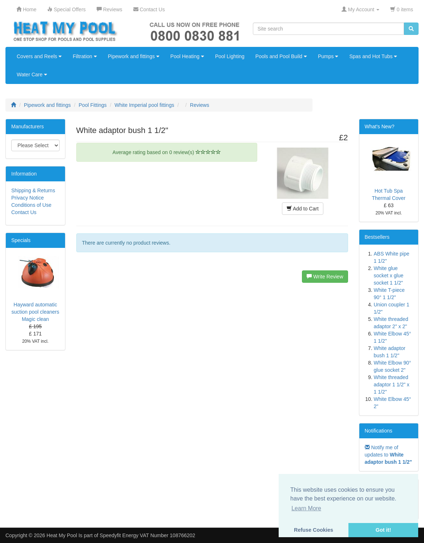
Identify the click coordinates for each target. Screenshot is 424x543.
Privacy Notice (27, 198)
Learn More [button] (306, 508)
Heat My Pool (62, 535)
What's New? (380, 126)
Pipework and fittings (133, 56)
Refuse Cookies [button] (313, 530)
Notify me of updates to (388, 455)
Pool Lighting (230, 56)
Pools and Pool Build (281, 56)
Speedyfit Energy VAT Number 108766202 (147, 535)
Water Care (32, 74)
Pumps (328, 56)
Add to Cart (303, 209)
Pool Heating (187, 56)
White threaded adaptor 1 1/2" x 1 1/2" (391, 384)
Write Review (325, 276)
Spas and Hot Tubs (373, 56)
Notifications (378, 431)
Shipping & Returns (33, 190)
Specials (21, 240)
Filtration (85, 56)
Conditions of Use (31, 205)
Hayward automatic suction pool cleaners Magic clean (35, 312)
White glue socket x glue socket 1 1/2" (389, 275)
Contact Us (23, 212)
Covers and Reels (39, 56)
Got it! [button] (383, 530)
